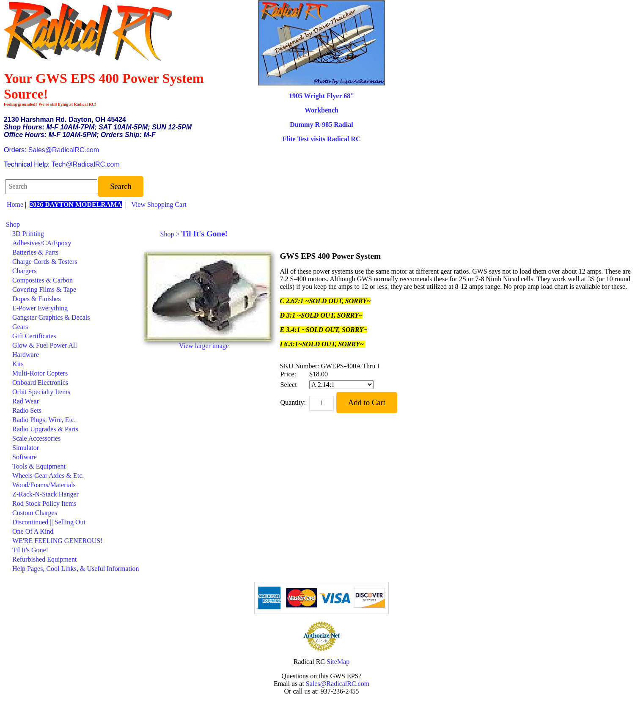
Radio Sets (26, 410)
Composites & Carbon (42, 280)
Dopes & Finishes (36, 298)
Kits (18, 363)
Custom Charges (34, 512)
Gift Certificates (34, 336)
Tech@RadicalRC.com (86, 164)
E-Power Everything (40, 308)
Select (288, 384)
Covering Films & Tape (44, 289)
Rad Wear (25, 401)
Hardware (25, 354)
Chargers (24, 270)
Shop (13, 224)
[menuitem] (72, 224)
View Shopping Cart (159, 204)
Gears (20, 326)
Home (15, 204)
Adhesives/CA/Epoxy (41, 243)
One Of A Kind (32, 531)
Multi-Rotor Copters (40, 373)
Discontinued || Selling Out (48, 522)
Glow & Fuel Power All (44, 345)
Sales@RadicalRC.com (63, 150)
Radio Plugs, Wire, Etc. (44, 419)
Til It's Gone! (30, 550)
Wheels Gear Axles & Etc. (48, 475)
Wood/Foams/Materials (44, 484)
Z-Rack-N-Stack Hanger (45, 494)
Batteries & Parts (35, 252)
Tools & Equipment (39, 466)
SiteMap (338, 661)
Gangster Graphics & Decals (51, 317)
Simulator (25, 447)
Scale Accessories (36, 438)
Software (24, 457)
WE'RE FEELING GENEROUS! (57, 540)
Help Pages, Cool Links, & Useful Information (75, 568)
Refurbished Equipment (44, 559)
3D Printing (28, 233)
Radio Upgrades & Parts (45, 429)
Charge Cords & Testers (44, 261)
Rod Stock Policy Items (44, 503)
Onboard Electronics (40, 382)
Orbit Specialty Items (41, 391)
